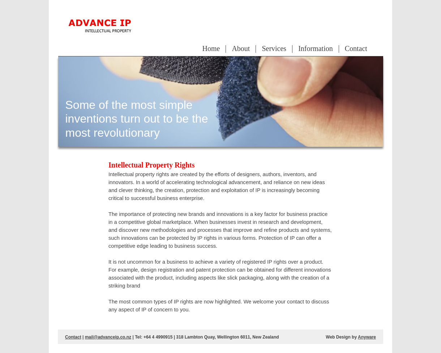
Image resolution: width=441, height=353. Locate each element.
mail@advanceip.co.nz (108, 337)
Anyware (367, 337)
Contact (356, 48)
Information (315, 48)
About (241, 48)
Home (211, 48)
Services (274, 48)
